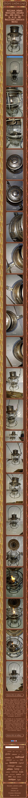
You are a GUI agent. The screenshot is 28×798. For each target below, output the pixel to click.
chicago (19, 766)
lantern (13, 762)
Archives (15, 788)
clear (14, 751)
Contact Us (14, 790)
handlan (22, 754)
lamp (16, 769)
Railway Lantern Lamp (14, 786)
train (21, 772)
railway (14, 772)
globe (7, 754)
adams (8, 772)
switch (18, 774)
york (19, 754)
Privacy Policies (15, 793)
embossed (9, 760)
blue (14, 777)
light (19, 780)
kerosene (12, 774)
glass (18, 760)
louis (6, 763)
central (6, 774)
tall (13, 757)
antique (12, 779)
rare (21, 760)
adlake (10, 769)
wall (21, 769)
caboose (14, 754)
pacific (14, 760)
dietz (9, 777)
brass (17, 751)
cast (23, 774)
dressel (19, 777)
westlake (8, 757)
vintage (11, 765)
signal (21, 763)
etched (9, 751)
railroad (19, 757)
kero (21, 751)
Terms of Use (14, 795)
